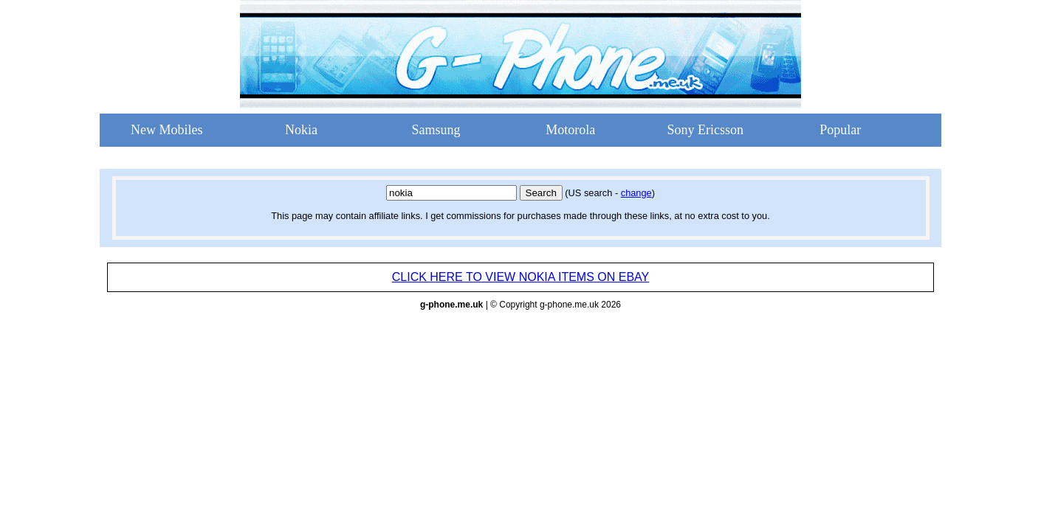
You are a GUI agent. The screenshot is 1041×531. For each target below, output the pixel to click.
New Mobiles (167, 129)
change (636, 192)
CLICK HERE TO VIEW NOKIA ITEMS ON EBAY (521, 277)
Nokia (301, 129)
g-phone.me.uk (451, 304)
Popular (840, 129)
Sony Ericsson (705, 129)
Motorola (570, 129)
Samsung (435, 129)
